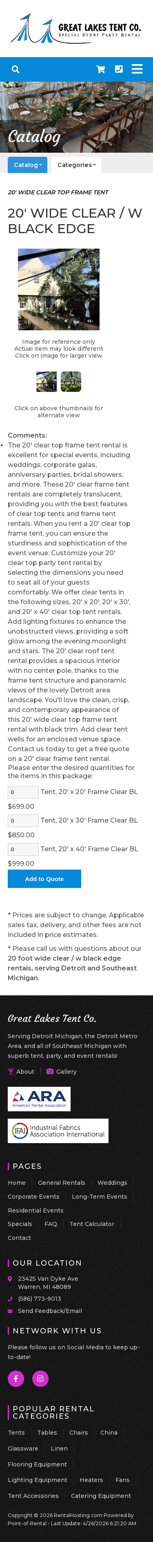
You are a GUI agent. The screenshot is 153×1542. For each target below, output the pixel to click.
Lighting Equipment (37, 1480)
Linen (59, 1448)
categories (79, 165)
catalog (30, 165)
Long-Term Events (99, 1196)
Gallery (62, 1071)
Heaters (91, 1480)
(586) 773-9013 (39, 1298)
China (109, 1432)
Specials (20, 1224)
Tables (47, 1432)
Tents (16, 1432)
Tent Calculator (91, 1224)
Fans (122, 1480)
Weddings (112, 1182)
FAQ (50, 1224)
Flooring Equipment (37, 1464)
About (21, 1071)
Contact (19, 1238)
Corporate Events (34, 1196)
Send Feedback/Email (50, 1311)
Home (17, 1182)
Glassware (23, 1448)
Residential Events (36, 1210)
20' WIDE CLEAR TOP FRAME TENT (58, 192)
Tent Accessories (33, 1496)
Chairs (78, 1432)
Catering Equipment (101, 1496)
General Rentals (61, 1182)
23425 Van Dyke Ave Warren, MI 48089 (48, 1283)
